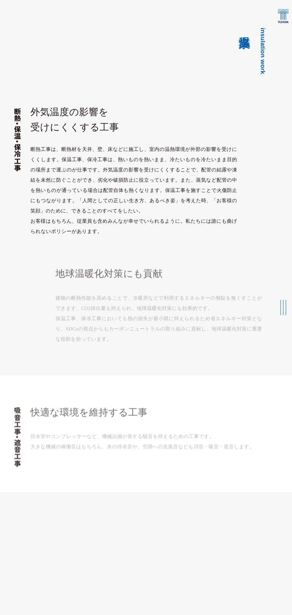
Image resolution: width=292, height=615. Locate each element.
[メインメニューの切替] (283, 307)
